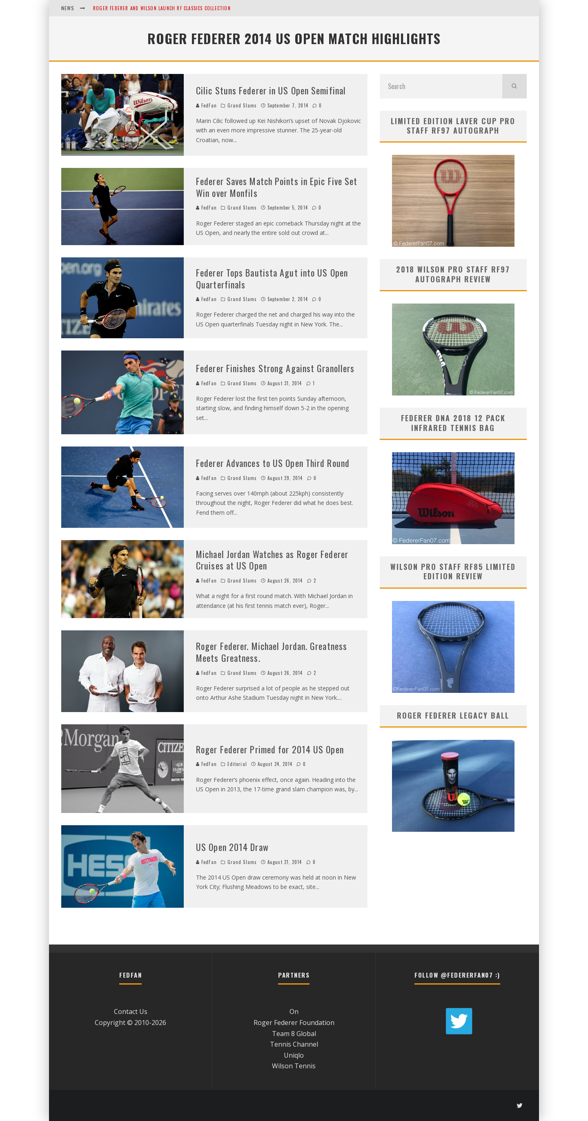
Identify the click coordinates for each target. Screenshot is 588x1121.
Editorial (237, 764)
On (294, 1011)
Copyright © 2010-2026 (130, 1022)
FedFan (206, 105)
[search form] (441, 86)
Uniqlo (294, 1055)
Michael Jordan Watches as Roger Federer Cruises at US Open (272, 559)
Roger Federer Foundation (294, 1022)
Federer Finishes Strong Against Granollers (275, 368)
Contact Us (130, 1011)
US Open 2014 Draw (232, 846)
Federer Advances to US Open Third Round (273, 462)
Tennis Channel (294, 1044)
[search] (514, 86)
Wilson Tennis (294, 1065)
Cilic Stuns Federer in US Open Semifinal (271, 90)
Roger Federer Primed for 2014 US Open (270, 749)
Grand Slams (242, 105)
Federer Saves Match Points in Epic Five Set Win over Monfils (276, 186)
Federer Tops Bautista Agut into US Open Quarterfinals (272, 278)
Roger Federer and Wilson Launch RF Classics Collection (162, 8)
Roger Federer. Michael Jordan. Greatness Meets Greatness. (271, 651)
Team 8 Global (294, 1033)
